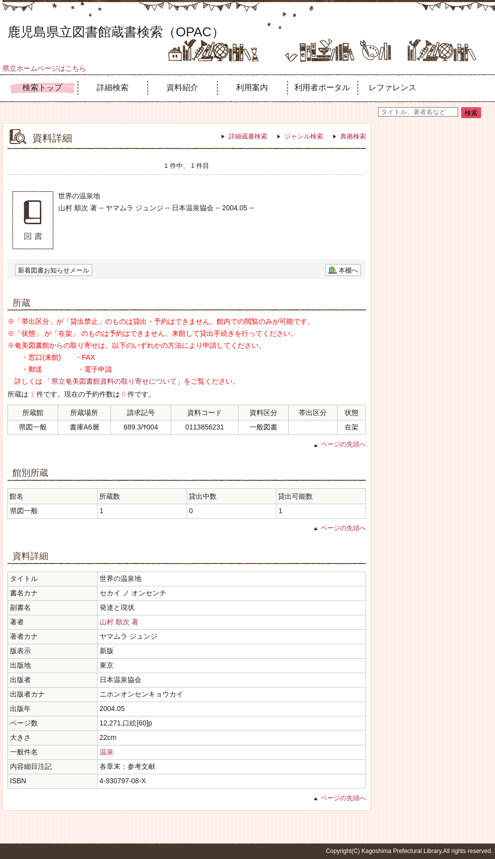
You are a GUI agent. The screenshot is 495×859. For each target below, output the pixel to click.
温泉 (107, 752)
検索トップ (42, 87)
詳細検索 (112, 87)
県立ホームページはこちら (44, 68)
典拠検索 (353, 136)
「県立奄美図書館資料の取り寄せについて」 (114, 381)
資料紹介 (182, 87)
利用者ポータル (322, 87)
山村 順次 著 (119, 622)
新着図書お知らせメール (53, 270)
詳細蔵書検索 (248, 136)
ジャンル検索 (303, 136)
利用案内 (252, 87)
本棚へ (348, 270)
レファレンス (392, 87)
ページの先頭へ (343, 444)
